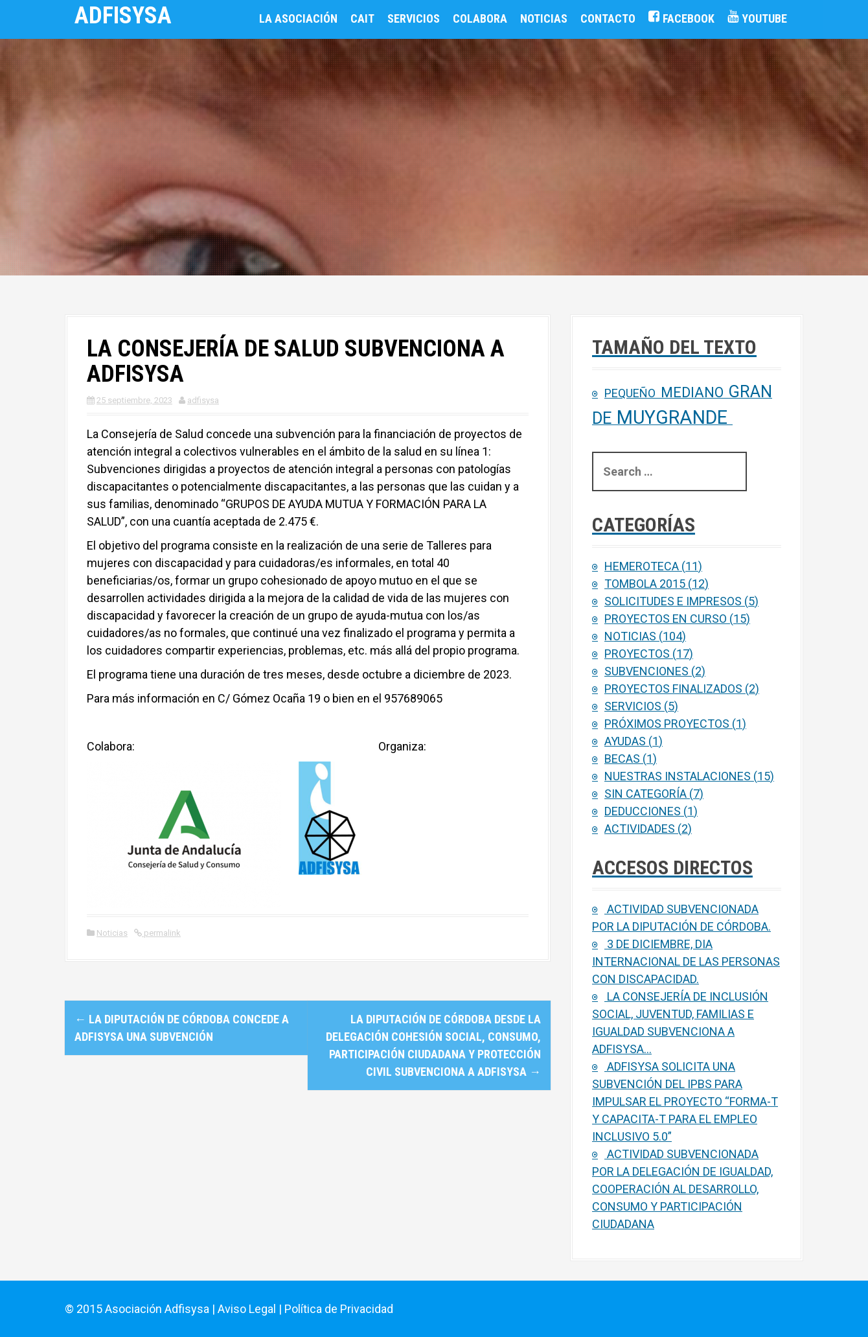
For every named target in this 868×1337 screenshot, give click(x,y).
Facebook (688, 18)
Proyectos (637, 653)
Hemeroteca (641, 566)
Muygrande (672, 417)
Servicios (413, 18)
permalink (161, 933)
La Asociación (298, 18)
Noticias (543, 18)
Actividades (639, 828)
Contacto (607, 18)
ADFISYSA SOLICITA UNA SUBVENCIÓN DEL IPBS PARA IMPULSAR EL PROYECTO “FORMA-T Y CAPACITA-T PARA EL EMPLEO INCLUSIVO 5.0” (685, 1101)
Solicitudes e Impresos (673, 601)
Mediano (692, 392)
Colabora (480, 18)
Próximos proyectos (666, 723)
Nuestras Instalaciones (677, 776)
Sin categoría (645, 793)
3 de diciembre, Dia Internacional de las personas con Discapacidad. (686, 961)
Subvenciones (646, 671)
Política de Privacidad (338, 1309)
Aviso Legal (247, 1309)
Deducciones (642, 811)
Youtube (764, 18)
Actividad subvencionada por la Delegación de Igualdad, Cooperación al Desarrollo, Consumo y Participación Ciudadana (682, 1189)
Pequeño (630, 393)
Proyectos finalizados (673, 688)
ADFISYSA (123, 15)
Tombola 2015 (644, 583)
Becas (622, 758)
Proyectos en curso (665, 618)
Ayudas (625, 741)
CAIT (362, 18)
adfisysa (203, 400)
